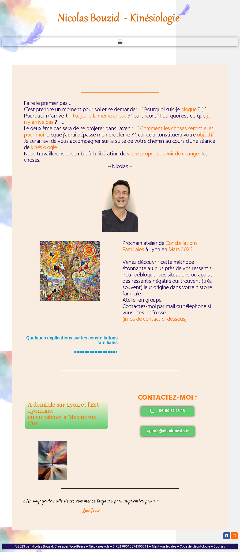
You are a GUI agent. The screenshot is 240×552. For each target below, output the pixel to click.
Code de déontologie (195, 546)
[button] (120, 41)
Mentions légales (164, 546)
